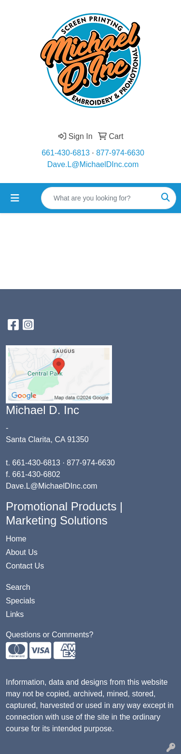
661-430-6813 (66, 153)
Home (16, 539)
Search (18, 587)
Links (15, 614)
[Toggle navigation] (15, 198)
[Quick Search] (98, 198)
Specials (20, 601)
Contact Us (25, 566)
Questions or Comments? (49, 635)
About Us (22, 552)
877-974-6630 (120, 153)
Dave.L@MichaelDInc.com (93, 164)
